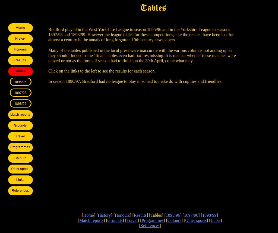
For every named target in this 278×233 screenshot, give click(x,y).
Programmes (152, 220)
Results (140, 215)
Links (215, 220)
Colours (174, 220)
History (104, 215)
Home (88, 215)
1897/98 (191, 215)
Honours (122, 215)
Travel (132, 220)
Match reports (91, 220)
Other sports (196, 220)
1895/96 (173, 215)
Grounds (115, 220)
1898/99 (209, 215)
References (149, 225)
